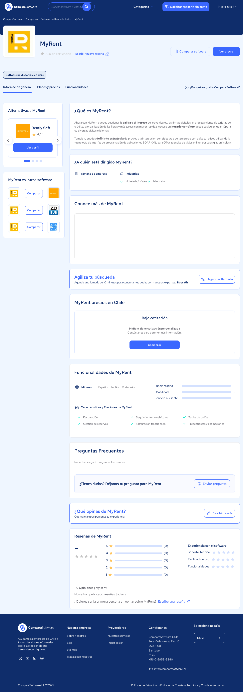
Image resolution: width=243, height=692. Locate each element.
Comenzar (154, 345)
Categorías (143, 6)
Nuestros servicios (119, 636)
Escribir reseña (219, 513)
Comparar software (190, 51)
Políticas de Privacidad (144, 685)
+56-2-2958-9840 (161, 659)
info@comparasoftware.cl (167, 669)
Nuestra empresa (79, 628)
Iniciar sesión (227, 7)
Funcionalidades (76, 87)
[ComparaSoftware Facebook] (34, 658)
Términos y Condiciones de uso (206, 685)
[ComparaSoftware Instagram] (42, 658)
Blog (69, 642)
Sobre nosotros (76, 636)
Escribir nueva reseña (92, 53)
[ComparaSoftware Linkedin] (20, 658)
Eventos (72, 649)
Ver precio (226, 51)
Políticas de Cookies (172, 685)
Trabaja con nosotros (79, 656)
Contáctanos (158, 628)
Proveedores (117, 628)
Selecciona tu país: (207, 626)
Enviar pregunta (212, 483)
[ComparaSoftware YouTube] (27, 658)
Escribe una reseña (174, 601)
